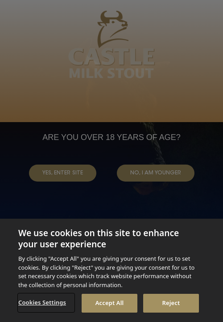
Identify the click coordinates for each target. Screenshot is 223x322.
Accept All (109, 303)
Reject (171, 303)
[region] (111, 270)
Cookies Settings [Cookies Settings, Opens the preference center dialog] (42, 302)
